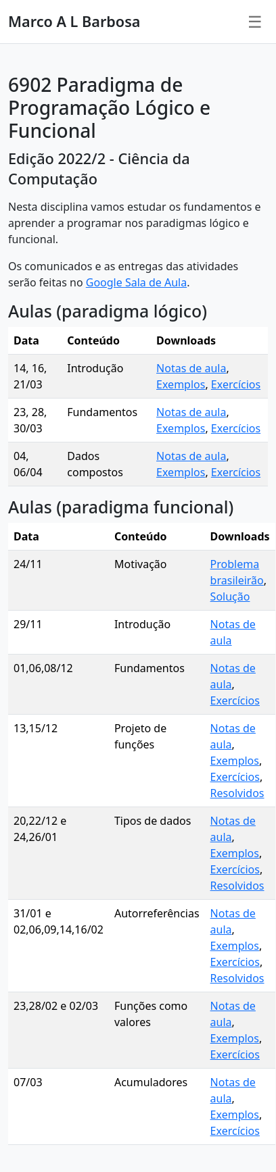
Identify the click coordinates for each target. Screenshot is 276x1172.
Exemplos (180, 384)
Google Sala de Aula (136, 282)
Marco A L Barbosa (74, 21)
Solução (230, 596)
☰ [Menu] (255, 21)
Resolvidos (237, 793)
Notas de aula (191, 368)
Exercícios (235, 384)
